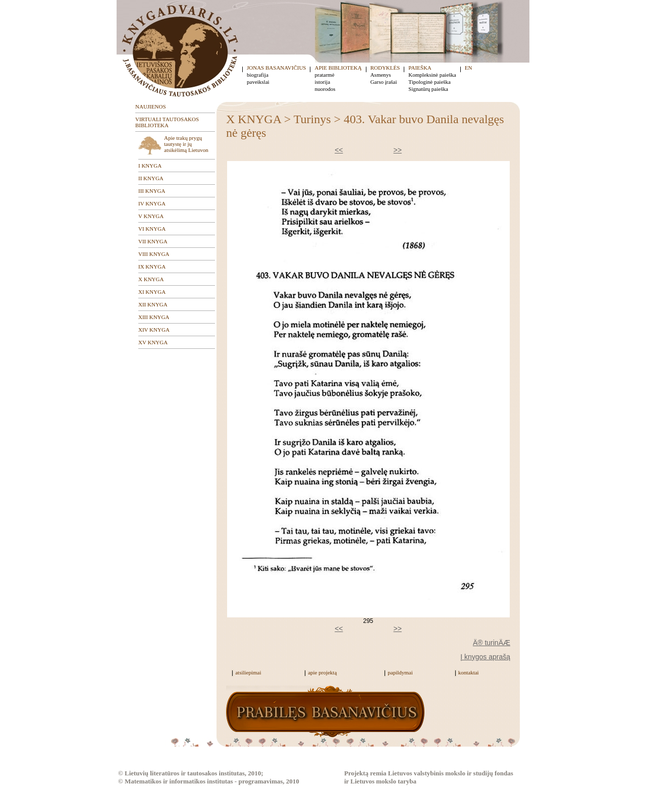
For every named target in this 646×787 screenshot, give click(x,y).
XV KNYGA (153, 342)
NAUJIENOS (150, 106)
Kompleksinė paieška (432, 75)
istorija (322, 82)
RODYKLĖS (385, 68)
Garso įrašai (383, 82)
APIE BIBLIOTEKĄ (337, 68)
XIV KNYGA (154, 330)
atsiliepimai (248, 672)
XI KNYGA (152, 292)
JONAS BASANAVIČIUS (276, 68)
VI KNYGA (152, 229)
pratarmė (324, 75)
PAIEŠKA (419, 68)
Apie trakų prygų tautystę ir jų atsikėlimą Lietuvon (186, 144)
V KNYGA (151, 216)
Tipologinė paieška (429, 82)
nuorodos (324, 89)
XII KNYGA (153, 304)
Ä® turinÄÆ (491, 643)
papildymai (400, 672)
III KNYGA (151, 191)
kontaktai (468, 672)
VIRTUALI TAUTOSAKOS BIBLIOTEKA (167, 122)
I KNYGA (150, 166)
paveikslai (258, 82)
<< (339, 150)
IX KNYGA (152, 267)
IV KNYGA (152, 203)
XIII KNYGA (153, 317)
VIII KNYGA (153, 254)
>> (398, 150)
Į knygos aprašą (485, 657)
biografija (257, 75)
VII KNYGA (153, 241)
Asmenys (380, 75)
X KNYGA (151, 279)
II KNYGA (151, 178)
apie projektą (322, 672)
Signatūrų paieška (428, 89)
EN (468, 68)
